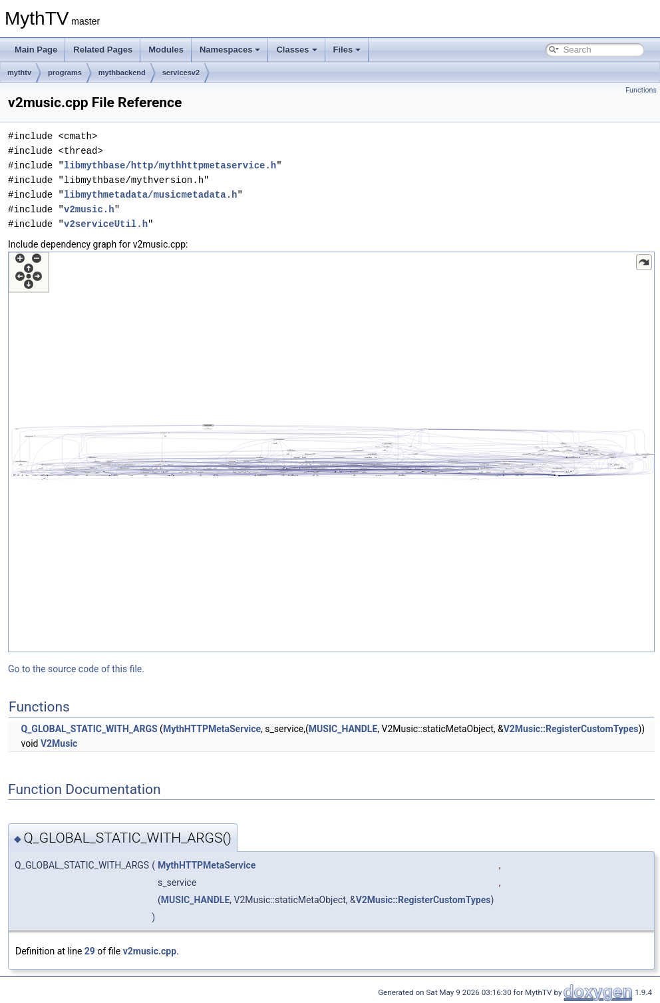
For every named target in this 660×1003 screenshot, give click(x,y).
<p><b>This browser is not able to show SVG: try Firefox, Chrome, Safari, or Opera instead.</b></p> (331, 452)
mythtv (19, 73)
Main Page (36, 50)
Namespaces (230, 50)
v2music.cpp (149, 951)
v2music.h (89, 209)
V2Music (59, 743)
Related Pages (102, 50)
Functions (641, 90)
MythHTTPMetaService (212, 728)
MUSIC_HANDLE (343, 728)
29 (89, 951)
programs (65, 73)
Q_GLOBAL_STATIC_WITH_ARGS (89, 728)
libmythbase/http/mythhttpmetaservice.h (170, 165)
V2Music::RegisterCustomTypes (571, 728)
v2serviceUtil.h (106, 224)
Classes (296, 50)
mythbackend (122, 73)
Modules (166, 50)
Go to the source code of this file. (76, 669)
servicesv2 (181, 73)
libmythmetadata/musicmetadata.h (150, 194)
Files (347, 50)
